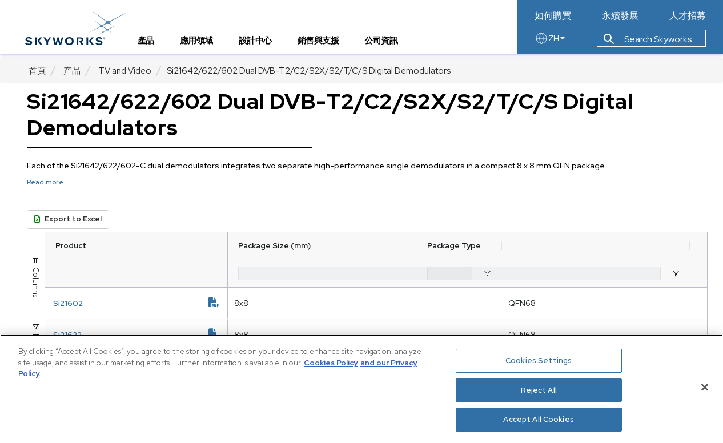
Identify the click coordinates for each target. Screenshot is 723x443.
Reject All (539, 390)
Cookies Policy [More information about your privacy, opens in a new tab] (331, 363)
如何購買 (553, 16)
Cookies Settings (538, 360)
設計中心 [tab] (258, 43)
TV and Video (124, 70)
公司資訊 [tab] (384, 43)
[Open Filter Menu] (418, 273)
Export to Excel (68, 219)
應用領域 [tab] (199, 43)
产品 (72, 70)
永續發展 (620, 16)
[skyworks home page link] (79, 28)
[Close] (704, 387)
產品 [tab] (149, 43)
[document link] (145, 303)
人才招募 (687, 16)
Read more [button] (45, 182)
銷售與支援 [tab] (322, 43)
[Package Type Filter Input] (560, 273)
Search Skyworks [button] (648, 42)
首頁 (37, 70)
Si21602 (102, 303)
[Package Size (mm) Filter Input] (287, 273)
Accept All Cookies (538, 419)
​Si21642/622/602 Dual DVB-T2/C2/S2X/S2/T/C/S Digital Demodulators (309, 70)
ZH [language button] (550, 41)
